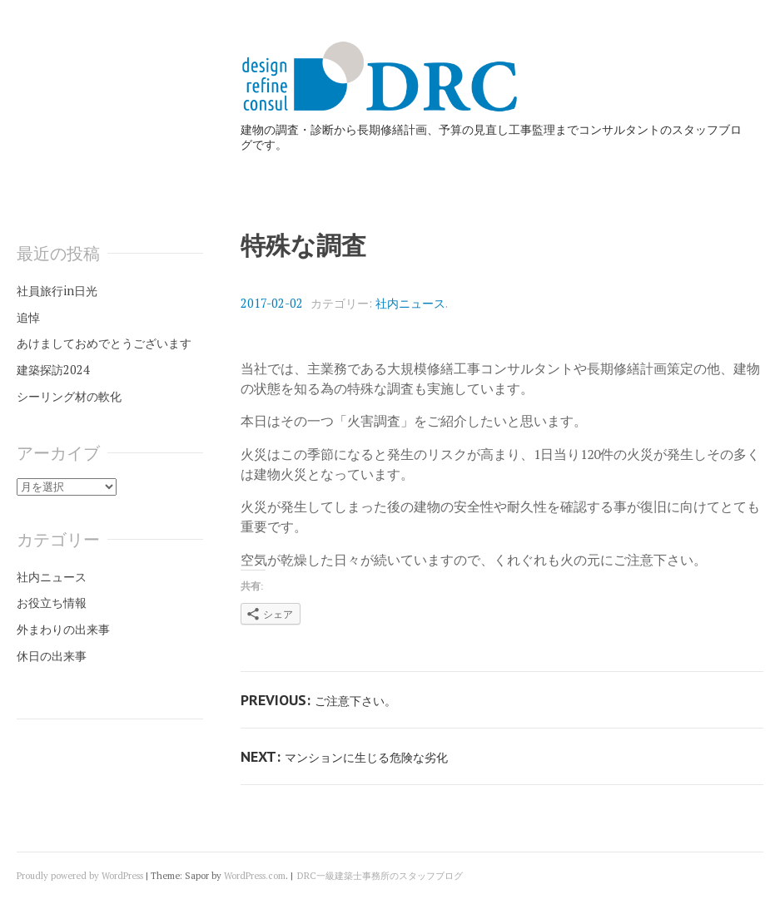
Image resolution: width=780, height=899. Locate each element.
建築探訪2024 (53, 370)
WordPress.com (255, 876)
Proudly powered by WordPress (80, 876)
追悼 (28, 317)
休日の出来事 (52, 656)
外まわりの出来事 (63, 629)
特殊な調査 (303, 245)
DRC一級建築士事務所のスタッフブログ (380, 876)
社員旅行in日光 (57, 291)
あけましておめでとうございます (104, 343)
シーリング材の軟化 (69, 396)
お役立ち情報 (52, 602)
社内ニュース (410, 303)
